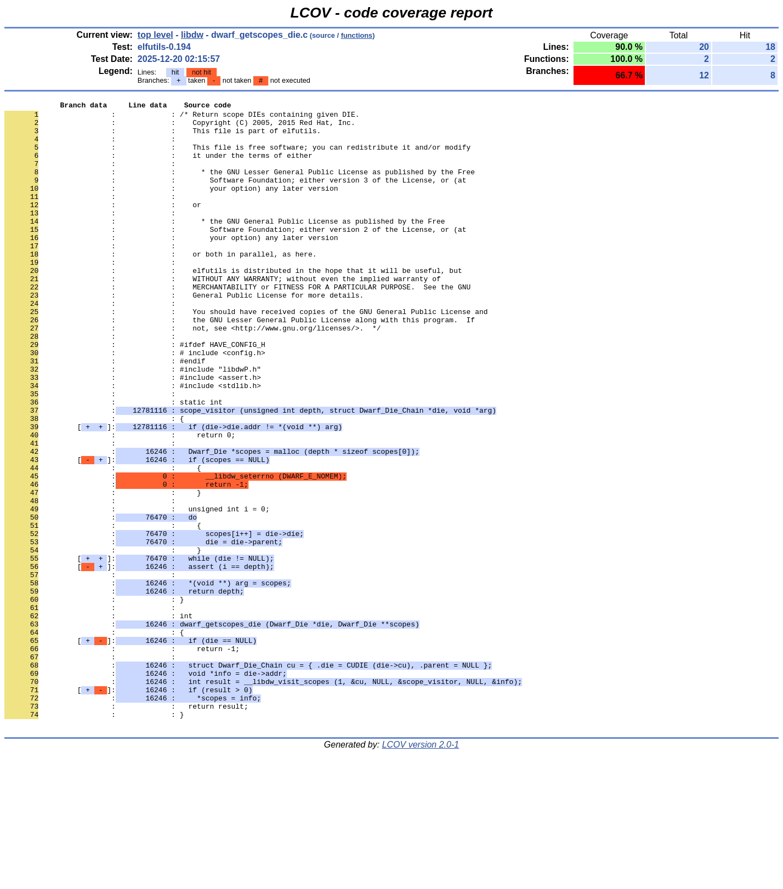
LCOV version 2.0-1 (420, 869)
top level (155, 34)
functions (357, 35)
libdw (192, 34)
